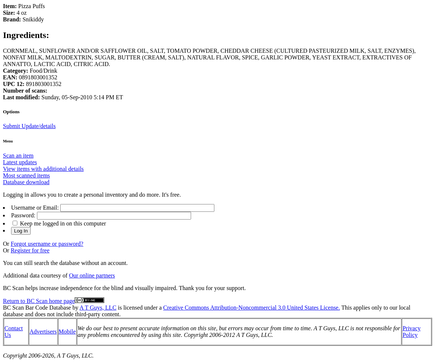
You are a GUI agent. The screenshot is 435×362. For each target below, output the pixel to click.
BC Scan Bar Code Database (37, 307)
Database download (26, 182)
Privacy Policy (411, 331)
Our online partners (92, 275)
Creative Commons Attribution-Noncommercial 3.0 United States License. (251, 307)
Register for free (30, 250)
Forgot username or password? (47, 244)
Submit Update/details (29, 126)
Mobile (67, 331)
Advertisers (43, 331)
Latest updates (20, 162)
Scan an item (18, 155)
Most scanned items (26, 175)
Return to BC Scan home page (39, 301)
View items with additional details (43, 169)
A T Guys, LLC (97, 307)
